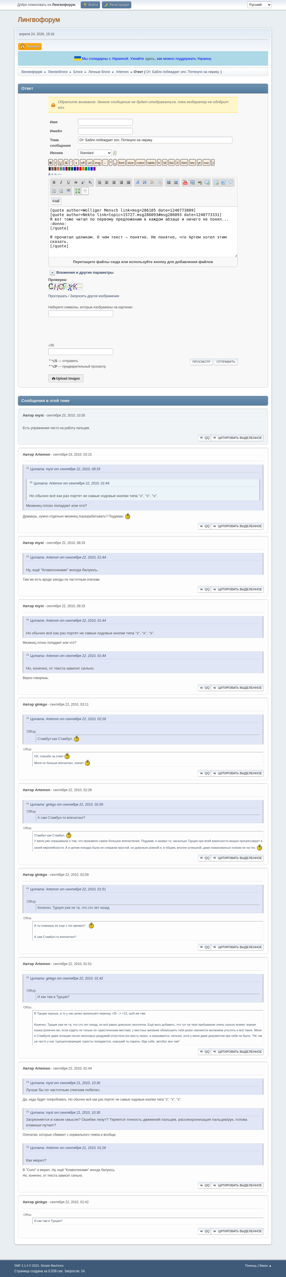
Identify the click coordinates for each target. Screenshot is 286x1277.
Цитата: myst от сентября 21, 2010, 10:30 (65, 1083)
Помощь (251, 1265)
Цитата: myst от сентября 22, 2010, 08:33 (65, 469)
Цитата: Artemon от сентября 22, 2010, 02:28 (68, 719)
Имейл (56, 131)
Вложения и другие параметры (85, 272)
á (49, 174)
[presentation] (90, 330)
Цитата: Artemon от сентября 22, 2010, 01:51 (68, 889)
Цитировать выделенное (237, 437)
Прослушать (58, 296)
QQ (204, 437)
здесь (150, 58)
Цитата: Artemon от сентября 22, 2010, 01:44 (71, 483)
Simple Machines (52, 1265)
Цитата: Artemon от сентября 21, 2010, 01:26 (68, 1148)
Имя (54, 122)
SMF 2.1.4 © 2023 (26, 1265)
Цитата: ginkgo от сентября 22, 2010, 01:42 (66, 978)
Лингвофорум (39, 19)
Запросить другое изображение (94, 296)
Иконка (56, 153)
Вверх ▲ (265, 1265)
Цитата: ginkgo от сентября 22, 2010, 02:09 (66, 805)
